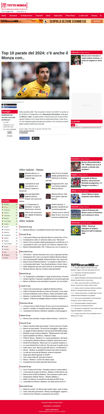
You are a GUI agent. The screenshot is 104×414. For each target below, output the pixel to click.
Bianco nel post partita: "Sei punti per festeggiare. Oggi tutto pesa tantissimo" (50, 328)
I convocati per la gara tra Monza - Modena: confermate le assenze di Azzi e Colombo (53, 372)
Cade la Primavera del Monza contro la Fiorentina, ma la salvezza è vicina (49, 291)
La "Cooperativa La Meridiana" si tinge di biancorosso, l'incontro (33, 207)
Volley (73, 191)
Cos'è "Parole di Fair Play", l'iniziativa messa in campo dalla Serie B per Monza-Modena (54, 369)
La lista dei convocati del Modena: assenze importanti (42, 352)
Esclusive (75, 159)
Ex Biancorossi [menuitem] (26, 15)
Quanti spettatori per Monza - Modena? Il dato (39, 336)
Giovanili (74, 207)
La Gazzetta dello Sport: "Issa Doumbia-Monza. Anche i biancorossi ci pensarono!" (52, 264)
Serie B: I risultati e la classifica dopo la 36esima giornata (43, 308)
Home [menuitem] (4, 15)
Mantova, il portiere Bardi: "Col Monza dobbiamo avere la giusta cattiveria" (49, 296)
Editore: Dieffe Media (52, 409)
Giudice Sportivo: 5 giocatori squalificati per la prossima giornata (60, 207)
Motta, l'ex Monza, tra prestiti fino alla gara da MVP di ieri (43, 379)
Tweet (36, 138)
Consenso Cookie (47, 402)
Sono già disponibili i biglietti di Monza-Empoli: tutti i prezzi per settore (48, 259)
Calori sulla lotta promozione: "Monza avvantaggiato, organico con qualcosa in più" (52, 391)
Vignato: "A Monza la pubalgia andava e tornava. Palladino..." (45, 298)
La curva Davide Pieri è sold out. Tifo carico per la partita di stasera (47, 345)
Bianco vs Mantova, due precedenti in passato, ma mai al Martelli (46, 281)
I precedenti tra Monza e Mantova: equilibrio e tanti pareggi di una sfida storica (51, 311)
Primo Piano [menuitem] (70, 15)
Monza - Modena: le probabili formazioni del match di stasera (44, 350)
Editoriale (75, 52)
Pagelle (74, 175)
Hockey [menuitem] (94, 15)
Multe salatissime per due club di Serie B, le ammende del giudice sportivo (49, 266)
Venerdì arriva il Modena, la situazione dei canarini (41, 394)
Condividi (24, 138)
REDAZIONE (47, 406)
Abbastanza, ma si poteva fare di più (9, 125)
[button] (9, 132)
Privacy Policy (58, 402)
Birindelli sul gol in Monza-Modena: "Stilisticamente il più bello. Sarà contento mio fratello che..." (57, 333)
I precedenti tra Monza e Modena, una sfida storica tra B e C (44, 381)
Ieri (77, 125)
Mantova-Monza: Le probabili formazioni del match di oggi (33, 176)
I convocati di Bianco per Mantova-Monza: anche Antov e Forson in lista (48, 237)
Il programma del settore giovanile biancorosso (39, 362)
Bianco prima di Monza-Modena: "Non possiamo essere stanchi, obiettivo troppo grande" (54, 374)
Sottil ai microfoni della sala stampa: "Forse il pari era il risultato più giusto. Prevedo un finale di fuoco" (59, 326)
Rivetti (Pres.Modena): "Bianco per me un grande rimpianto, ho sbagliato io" (50, 343)
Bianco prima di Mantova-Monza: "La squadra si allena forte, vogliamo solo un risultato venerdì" (57, 262)
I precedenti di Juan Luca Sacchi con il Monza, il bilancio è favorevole (47, 244)
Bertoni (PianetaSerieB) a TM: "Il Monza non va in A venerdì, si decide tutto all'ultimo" (53, 247)
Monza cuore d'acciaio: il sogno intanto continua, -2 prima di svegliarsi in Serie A (51, 318)
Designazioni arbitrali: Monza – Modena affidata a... (41, 377)
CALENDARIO (56, 406)
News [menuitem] (48, 15)
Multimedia (75, 223)
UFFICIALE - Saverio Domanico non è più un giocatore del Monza (46, 254)
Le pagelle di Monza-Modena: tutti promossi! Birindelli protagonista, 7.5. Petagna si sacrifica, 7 (56, 331)
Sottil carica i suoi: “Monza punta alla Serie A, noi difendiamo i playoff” (48, 348)
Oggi (73, 125)
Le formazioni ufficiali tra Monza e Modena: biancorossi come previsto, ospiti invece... (53, 340)
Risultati (9, 136)
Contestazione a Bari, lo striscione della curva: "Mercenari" (44, 240)
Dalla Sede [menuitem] (58, 15)
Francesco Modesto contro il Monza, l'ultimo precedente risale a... (46, 294)
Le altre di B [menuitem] (83, 15)
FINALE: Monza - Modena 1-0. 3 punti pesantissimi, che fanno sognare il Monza (51, 338)
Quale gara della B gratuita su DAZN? (36, 355)
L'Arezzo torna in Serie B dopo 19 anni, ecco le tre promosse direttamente (60, 215)
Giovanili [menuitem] (39, 15)
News (26, 129)
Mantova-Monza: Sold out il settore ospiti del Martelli (59, 196)
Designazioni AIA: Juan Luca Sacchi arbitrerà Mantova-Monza (60, 186)
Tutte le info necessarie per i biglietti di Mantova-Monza (33, 215)
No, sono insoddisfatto (10, 129)
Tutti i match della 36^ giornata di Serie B (37, 357)
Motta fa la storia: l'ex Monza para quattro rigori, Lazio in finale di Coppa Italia (50, 389)
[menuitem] (100, 15)
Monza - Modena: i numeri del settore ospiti (38, 359)
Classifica (6, 201)
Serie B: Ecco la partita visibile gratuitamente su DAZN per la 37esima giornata (51, 242)
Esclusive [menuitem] (13, 15)
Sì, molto (6, 122)
